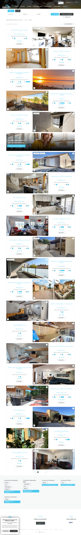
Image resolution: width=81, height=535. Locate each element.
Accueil (17, 6)
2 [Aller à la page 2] (40, 472)
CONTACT (65, 6)
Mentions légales (45, 529)
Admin (51, 529)
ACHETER (22, 6)
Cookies (61, 529)
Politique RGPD (56, 529)
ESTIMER (29, 6)
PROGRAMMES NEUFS (38, 6)
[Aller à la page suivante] (46, 472)
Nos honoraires (31, 529)
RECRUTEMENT (57, 6)
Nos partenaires (38, 529)
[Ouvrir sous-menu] (25, 6)
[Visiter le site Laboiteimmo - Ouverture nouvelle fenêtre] (42, 532)
